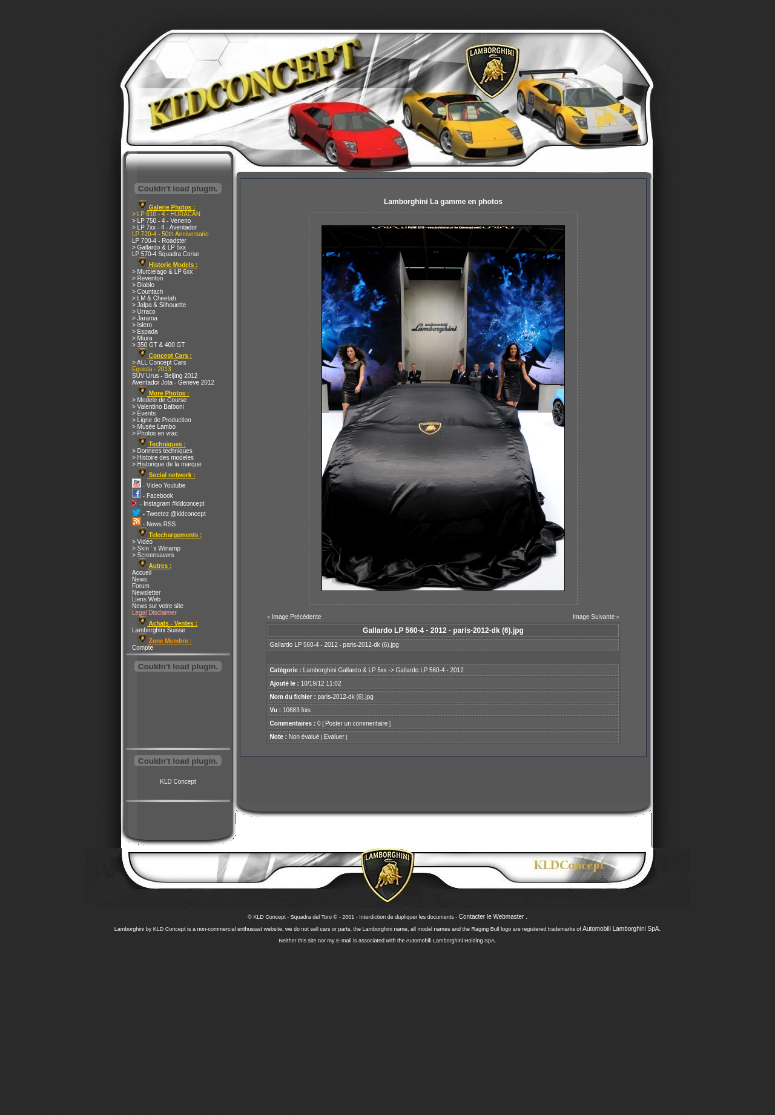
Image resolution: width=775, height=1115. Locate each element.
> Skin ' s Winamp (156, 548)
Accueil (141, 572)
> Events (144, 413)
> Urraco (144, 311)
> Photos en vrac (154, 433)
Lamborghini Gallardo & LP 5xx (345, 670)
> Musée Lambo (154, 426)
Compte (142, 647)
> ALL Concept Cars (159, 362)
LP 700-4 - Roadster (159, 240)
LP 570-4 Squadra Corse (165, 254)
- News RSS (154, 524)
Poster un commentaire (356, 723)
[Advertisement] (178, 711)
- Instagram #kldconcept (168, 503)
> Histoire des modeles (163, 457)
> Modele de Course (159, 400)
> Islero (142, 325)
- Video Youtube (158, 485)
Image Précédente (297, 617)
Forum (141, 586)
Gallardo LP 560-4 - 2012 (430, 670)
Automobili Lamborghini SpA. (621, 928)
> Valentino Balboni (158, 406)
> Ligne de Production (161, 420)
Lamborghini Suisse (158, 630)
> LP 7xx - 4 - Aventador (164, 227)
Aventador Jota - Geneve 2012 (173, 382)
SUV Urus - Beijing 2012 (164, 375)
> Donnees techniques (162, 451)
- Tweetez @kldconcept (169, 514)
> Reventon (147, 278)
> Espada (145, 331)
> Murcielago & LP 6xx (162, 271)
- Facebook (152, 495)
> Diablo (143, 285)
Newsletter (146, 592)
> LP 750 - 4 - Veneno (161, 220)
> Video (142, 541)
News (139, 579)
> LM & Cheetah (154, 298)
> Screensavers (153, 555)
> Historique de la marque (167, 464)
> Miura (142, 338)
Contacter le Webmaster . (493, 916)
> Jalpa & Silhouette (159, 305)
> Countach (147, 291)
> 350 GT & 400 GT (158, 345)
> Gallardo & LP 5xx (159, 247)
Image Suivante (594, 617)
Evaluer (334, 736)
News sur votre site (157, 606)
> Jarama (144, 318)
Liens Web (146, 599)
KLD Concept (178, 781)
